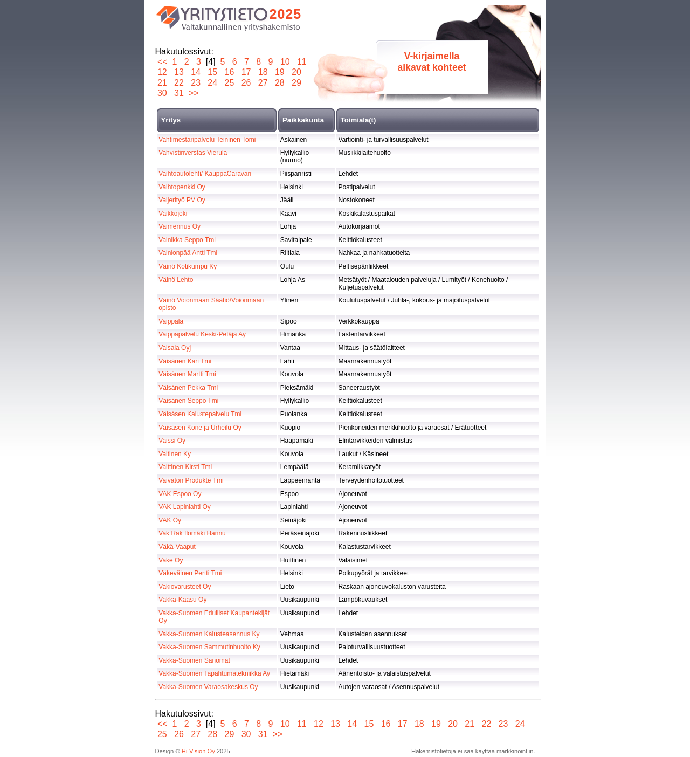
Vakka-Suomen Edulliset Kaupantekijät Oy (214, 616)
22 (179, 82)
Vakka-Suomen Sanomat (194, 660)
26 (246, 82)
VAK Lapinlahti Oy (184, 507)
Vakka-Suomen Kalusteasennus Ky (208, 634)
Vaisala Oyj (174, 348)
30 (162, 93)
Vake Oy (170, 560)
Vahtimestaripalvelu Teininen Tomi (207, 139)
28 (279, 82)
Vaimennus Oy (179, 226)
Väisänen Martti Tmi (187, 374)
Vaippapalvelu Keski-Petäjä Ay (202, 334)
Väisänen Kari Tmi (184, 361)
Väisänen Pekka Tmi (188, 387)
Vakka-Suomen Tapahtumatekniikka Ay (214, 673)
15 (212, 72)
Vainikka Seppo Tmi (187, 240)
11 (301, 61)
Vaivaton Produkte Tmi (190, 480)
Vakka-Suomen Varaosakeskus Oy (208, 687)
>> (194, 93)
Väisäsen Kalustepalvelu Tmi (200, 414)
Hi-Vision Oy (198, 751)
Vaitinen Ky (174, 454)
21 (162, 82)
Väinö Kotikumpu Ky (187, 266)
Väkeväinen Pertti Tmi (190, 573)
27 (263, 82)
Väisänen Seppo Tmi (188, 400)
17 (246, 72)
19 (279, 72)
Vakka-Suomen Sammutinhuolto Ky (209, 647)
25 (229, 82)
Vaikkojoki (172, 213)
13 (179, 72)
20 (296, 72)
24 (212, 82)
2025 (286, 14)
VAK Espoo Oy (179, 494)
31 (179, 93)
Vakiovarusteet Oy (184, 586)
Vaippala (170, 321)
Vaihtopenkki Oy (181, 187)
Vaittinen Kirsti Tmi (185, 467)
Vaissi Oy (171, 440)
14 (196, 72)
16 (229, 72)
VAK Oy (169, 520)
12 (162, 72)
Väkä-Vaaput (177, 546)
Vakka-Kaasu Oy (182, 599)
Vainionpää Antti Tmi (187, 253)
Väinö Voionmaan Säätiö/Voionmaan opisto (211, 304)
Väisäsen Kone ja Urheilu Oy (199, 427)
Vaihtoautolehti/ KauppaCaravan (204, 173)
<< (162, 61)
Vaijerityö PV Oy (181, 200)
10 (285, 61)
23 (196, 82)
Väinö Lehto (175, 280)
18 (263, 72)
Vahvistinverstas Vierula (192, 152)
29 (296, 82)
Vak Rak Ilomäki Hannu (192, 533)
